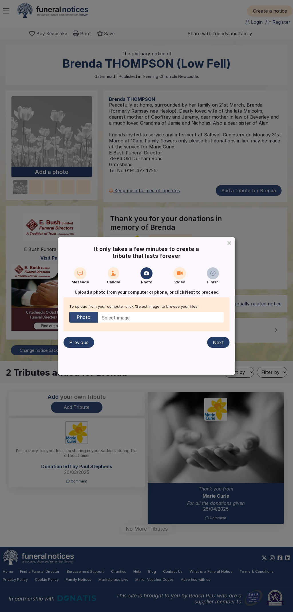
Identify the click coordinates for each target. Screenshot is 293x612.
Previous (78, 342)
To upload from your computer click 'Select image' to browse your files (133, 306)
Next (218, 342)
